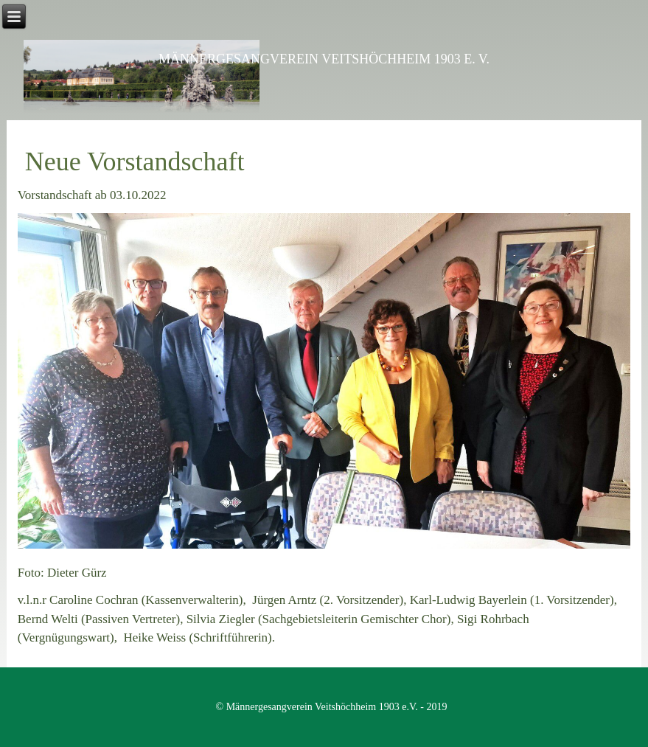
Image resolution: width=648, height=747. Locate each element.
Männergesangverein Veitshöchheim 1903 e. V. (324, 59)
